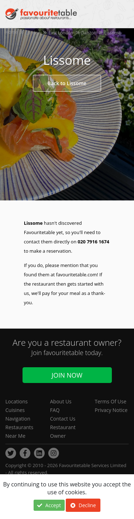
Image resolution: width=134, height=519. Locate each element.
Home (11, 32)
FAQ (55, 410)
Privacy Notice (111, 410)
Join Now (66, 375)
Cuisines (15, 410)
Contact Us (62, 418)
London (33, 33)
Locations (16, 401)
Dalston (88, 33)
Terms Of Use (110, 401)
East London (61, 33)
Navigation (17, 418)
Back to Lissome (67, 83)
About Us (60, 401)
